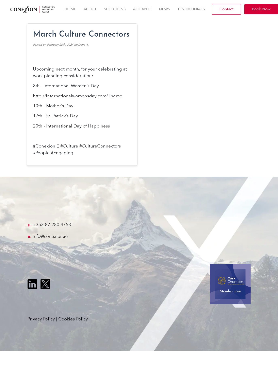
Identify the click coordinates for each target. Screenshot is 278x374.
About (90, 9)
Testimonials (191, 9)
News (164, 9)
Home (70, 9)
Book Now (261, 9)
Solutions (115, 9)
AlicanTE (142, 9)
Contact (226, 9)
